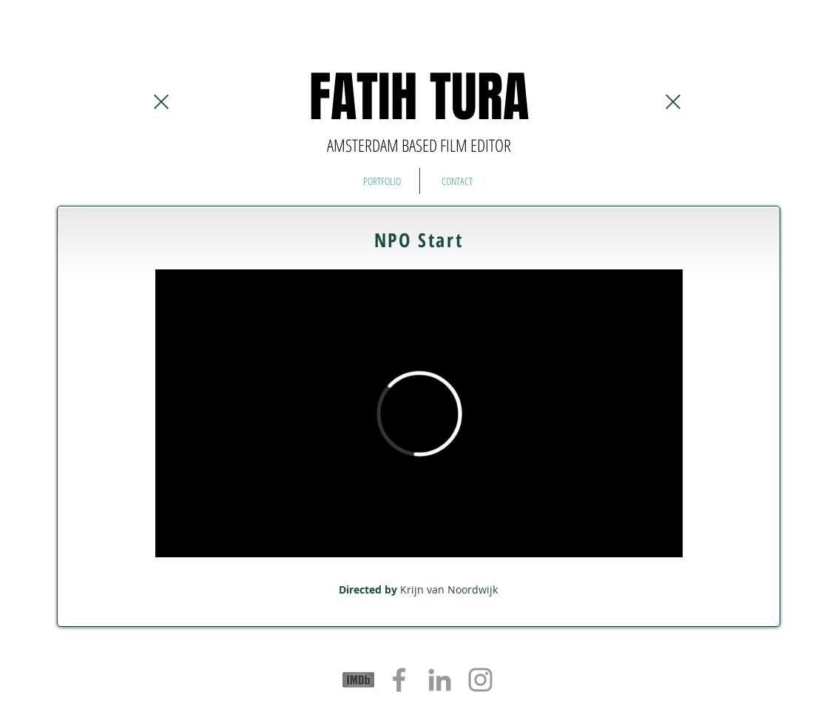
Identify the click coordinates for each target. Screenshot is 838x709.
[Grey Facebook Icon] (399, 680)
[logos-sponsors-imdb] (358, 680)
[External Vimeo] (419, 413)
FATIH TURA (419, 97)
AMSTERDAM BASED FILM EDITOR (419, 145)
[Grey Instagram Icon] (480, 680)
